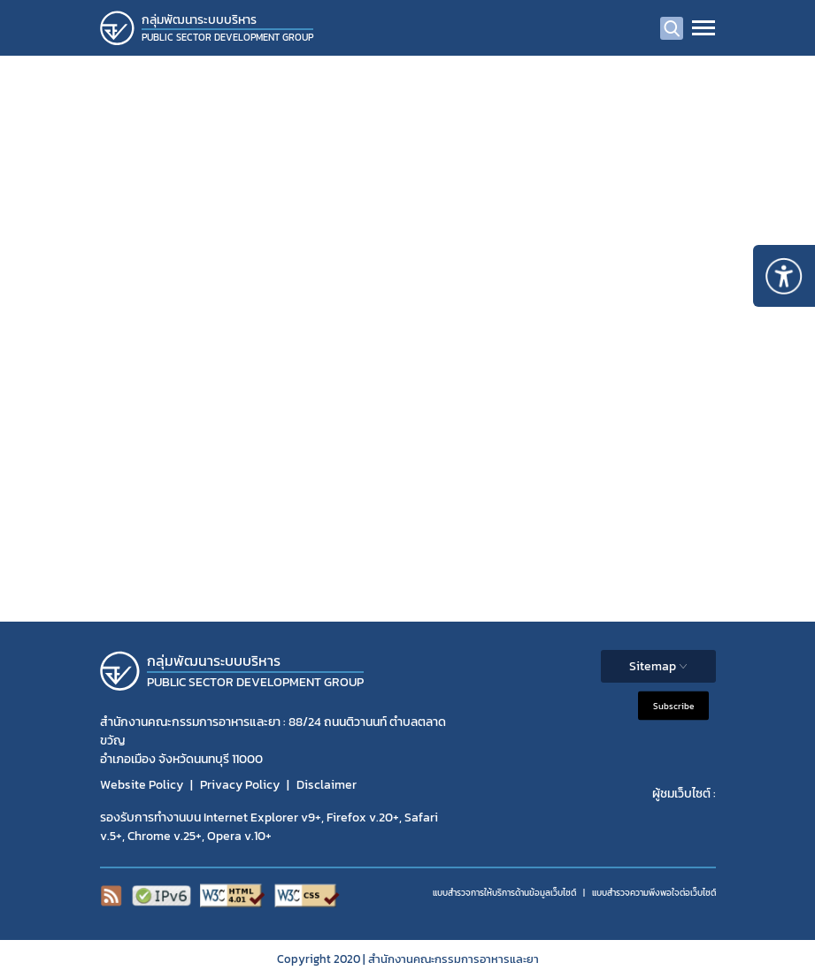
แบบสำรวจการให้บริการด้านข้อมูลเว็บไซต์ (504, 892)
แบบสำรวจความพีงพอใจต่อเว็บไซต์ (654, 892)
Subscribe (673, 706)
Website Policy (141, 785)
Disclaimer (326, 785)
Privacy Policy (240, 785)
